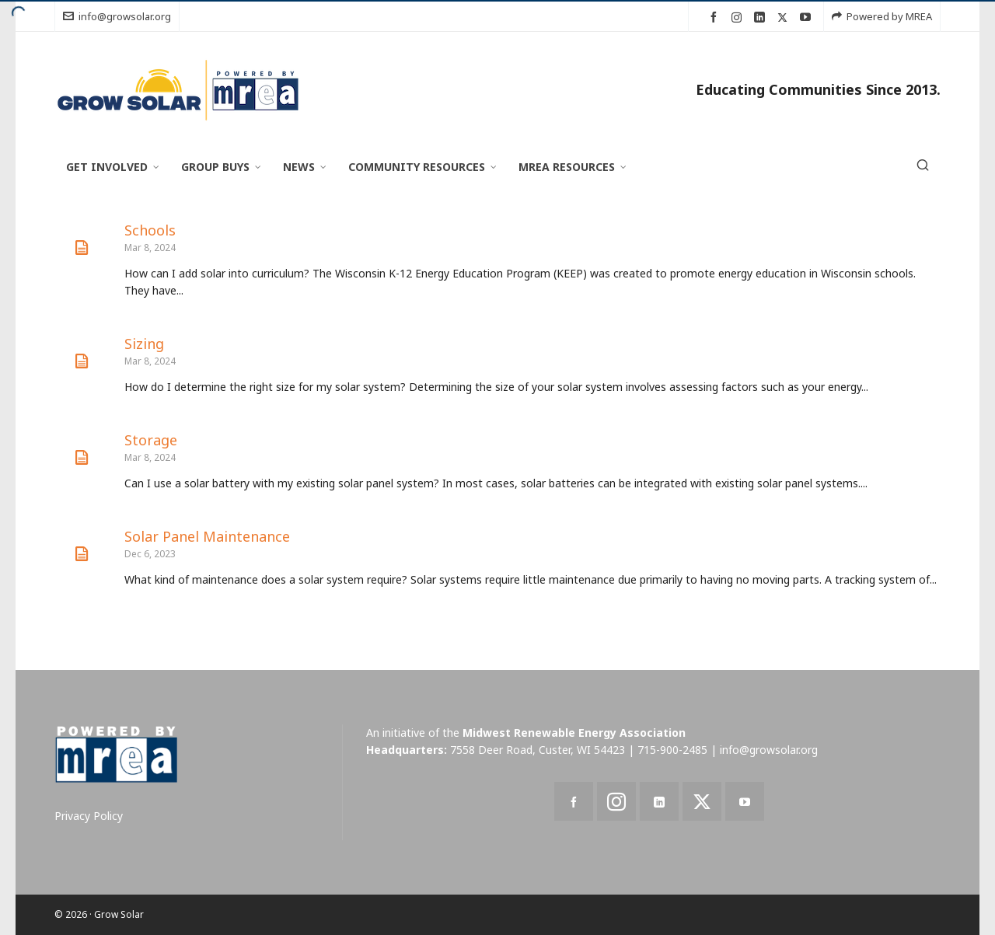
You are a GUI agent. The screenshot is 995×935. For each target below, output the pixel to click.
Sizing (144, 343)
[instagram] (738, 17)
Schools (150, 230)
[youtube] (807, 17)
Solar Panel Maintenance (207, 536)
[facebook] (716, 17)
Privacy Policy (88, 815)
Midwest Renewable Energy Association (574, 732)
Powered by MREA (882, 16)
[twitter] (784, 17)
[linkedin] (762, 17)
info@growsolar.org (117, 16)
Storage (150, 440)
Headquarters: (406, 749)
